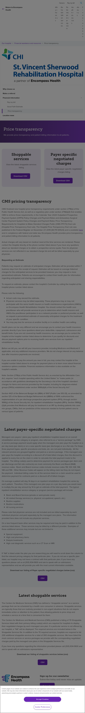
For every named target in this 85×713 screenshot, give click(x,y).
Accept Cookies (42, 699)
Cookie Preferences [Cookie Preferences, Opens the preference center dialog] (42, 707)
